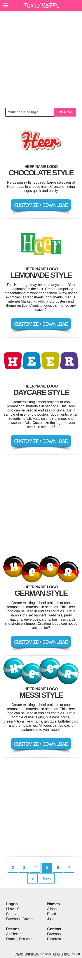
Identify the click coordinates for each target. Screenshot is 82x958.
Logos (11, 904)
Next (47, 878)
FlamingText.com (19, 939)
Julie (50, 919)
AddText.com (16, 934)
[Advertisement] (41, 59)
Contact (54, 929)
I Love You (14, 909)
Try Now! (65, 112)
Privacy (19, 953)
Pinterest (54, 939)
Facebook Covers (19, 919)
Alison (52, 909)
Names (53, 904)
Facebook (55, 934)
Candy (11, 914)
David (51, 914)
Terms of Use (32, 953)
